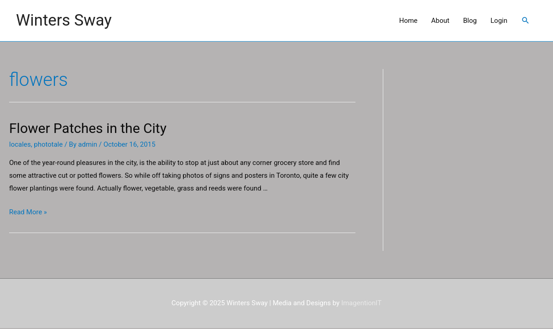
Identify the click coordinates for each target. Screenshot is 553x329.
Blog (470, 20)
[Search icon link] (525, 20)
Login (498, 20)
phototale (48, 144)
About (440, 20)
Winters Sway (64, 20)
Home (408, 20)
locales (20, 144)
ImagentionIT (361, 303)
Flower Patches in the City (88, 128)
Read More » (28, 212)
